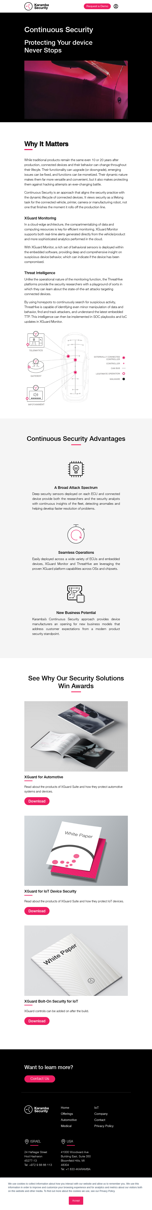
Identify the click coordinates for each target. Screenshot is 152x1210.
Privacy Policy (104, 1126)
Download (36, 801)
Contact (99, 1120)
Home (65, 1107)
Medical (66, 1126)
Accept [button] (76, 1200)
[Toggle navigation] (124, 6)
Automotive (69, 1120)
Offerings (67, 1113)
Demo (97, 6)
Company (101, 1113)
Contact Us (39, 1079)
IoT (96, 1107)
